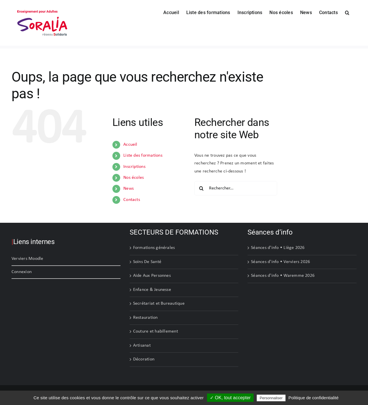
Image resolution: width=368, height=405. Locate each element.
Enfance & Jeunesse (152, 289)
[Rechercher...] (235, 188)
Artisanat (142, 345)
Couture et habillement (155, 331)
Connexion (22, 272)
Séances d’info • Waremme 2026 (283, 275)
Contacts (131, 199)
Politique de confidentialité (313, 397)
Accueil (130, 144)
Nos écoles (133, 177)
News (128, 188)
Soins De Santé (147, 262)
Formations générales (154, 247)
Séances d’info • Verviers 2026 (280, 262)
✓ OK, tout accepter (230, 397)
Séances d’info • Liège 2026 (277, 247)
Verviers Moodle (27, 258)
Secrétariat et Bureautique (159, 303)
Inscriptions (134, 166)
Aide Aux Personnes (152, 275)
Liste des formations (142, 155)
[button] (347, 12)
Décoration (143, 359)
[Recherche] (201, 188)
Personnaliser (271, 398)
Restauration (145, 317)
